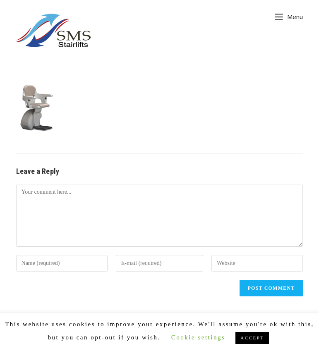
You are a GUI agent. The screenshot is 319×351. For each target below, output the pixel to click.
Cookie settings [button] (198, 337)
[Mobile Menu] (289, 15)
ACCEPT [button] (252, 337)
